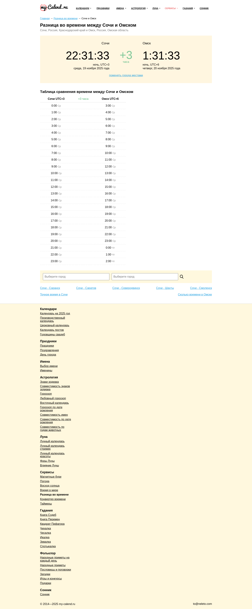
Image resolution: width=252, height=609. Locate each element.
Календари (82, 8)
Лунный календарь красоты (52, 455)
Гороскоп (46, 393)
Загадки (45, 574)
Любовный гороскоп (53, 398)
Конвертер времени (53, 499)
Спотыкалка (48, 546)
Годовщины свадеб (52, 334)
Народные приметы (53, 565)
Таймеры (46, 503)
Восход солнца (49, 485)
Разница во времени (54, 494)
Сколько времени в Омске (195, 294)
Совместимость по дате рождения (55, 421)
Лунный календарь (52, 441)
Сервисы (170, 8)
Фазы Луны (47, 460)
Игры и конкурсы (51, 578)
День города (48, 354)
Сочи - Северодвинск (126, 288)
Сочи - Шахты (165, 288)
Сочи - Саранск (50, 288)
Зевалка (45, 541)
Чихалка (45, 528)
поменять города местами (126, 75)
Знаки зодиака (49, 381)
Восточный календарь (54, 402)
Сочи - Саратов (86, 288)
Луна (155, 8)
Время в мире (49, 490)
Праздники (103, 8)
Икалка (44, 537)
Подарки (45, 583)
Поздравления (49, 350)
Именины (46, 370)
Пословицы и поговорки (55, 569)
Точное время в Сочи (54, 294)
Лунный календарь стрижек (52, 447)
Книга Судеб (48, 514)
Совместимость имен (54, 414)
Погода (44, 481)
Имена (120, 8)
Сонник (204, 8)
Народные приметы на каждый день (54, 559)
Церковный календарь (54, 325)
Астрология (138, 8)
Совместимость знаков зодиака (55, 388)
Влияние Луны (49, 465)
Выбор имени (49, 366)
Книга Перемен (50, 519)
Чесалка (45, 532)
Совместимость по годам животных (52, 428)
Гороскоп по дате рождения (51, 409)
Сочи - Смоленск (201, 288)
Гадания (188, 8)
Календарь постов (52, 329)
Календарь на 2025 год (55, 313)
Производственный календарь (52, 319)
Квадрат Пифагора (52, 523)
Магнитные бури (50, 476)
